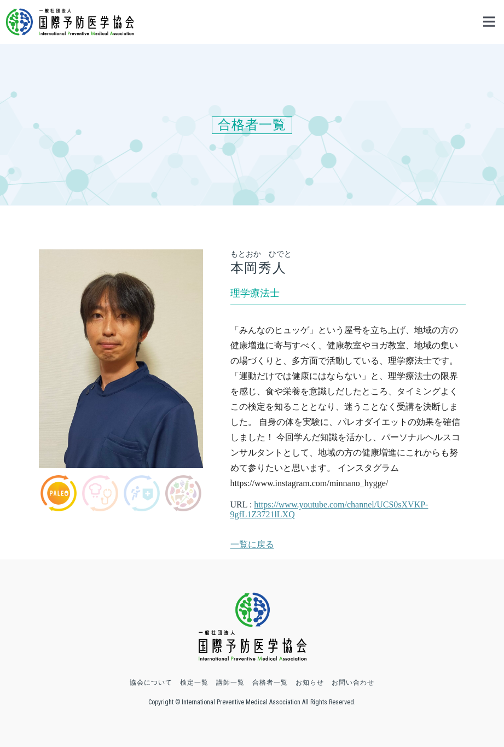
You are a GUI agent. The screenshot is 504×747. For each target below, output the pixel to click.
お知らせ (310, 682)
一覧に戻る (252, 544)
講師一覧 (230, 682)
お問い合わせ (353, 682)
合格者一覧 (270, 682)
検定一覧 (194, 682)
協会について (151, 682)
